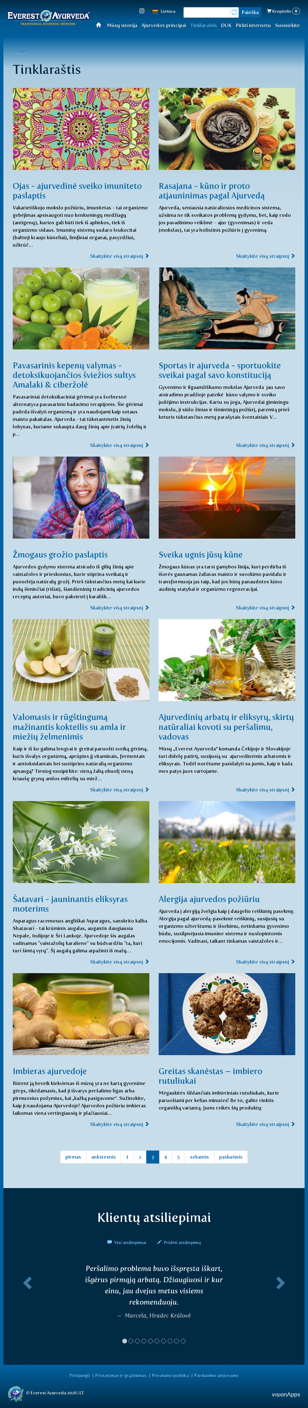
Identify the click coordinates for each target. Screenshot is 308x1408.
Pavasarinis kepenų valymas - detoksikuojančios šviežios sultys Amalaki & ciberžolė (78, 375)
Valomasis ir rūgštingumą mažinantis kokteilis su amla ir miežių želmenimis (73, 726)
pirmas (73, 1156)
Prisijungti (83, 1374)
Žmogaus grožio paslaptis (63, 554)
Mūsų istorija (122, 25)
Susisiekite (287, 25)
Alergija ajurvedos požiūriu (212, 898)
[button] (26, 1305)
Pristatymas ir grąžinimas (121, 1374)
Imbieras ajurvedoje (51, 1070)
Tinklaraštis (203, 25)
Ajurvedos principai (163, 25)
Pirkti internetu (253, 25)
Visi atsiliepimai (127, 1241)
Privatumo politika (169, 1374)
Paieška (250, 12)
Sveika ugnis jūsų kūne (203, 554)
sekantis (199, 1156)
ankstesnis (103, 1156)
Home (100, 25)
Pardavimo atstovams (213, 1374)
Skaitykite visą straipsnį (119, 256)
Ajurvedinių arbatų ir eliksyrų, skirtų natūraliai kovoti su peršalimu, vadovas (217, 726)
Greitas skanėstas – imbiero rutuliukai (213, 1075)
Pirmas (20, 51)
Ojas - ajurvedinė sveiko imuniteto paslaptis (60, 190)
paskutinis (230, 1156)
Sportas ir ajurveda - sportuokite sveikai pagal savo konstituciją (224, 370)
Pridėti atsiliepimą (179, 1241)
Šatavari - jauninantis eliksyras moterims (74, 903)
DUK (226, 25)
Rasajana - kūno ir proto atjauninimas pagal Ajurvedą (215, 190)
